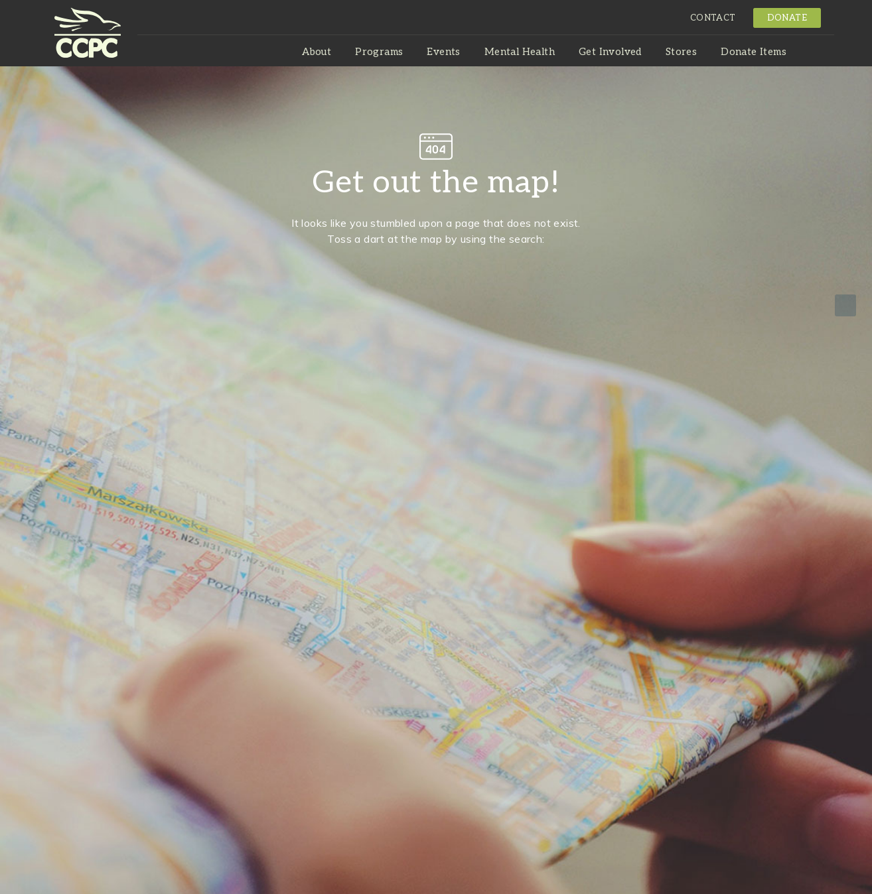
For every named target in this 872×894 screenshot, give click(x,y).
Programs (379, 52)
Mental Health (519, 52)
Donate (787, 18)
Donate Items (753, 52)
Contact (713, 18)
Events (443, 52)
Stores (681, 52)
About (316, 52)
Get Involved (610, 52)
